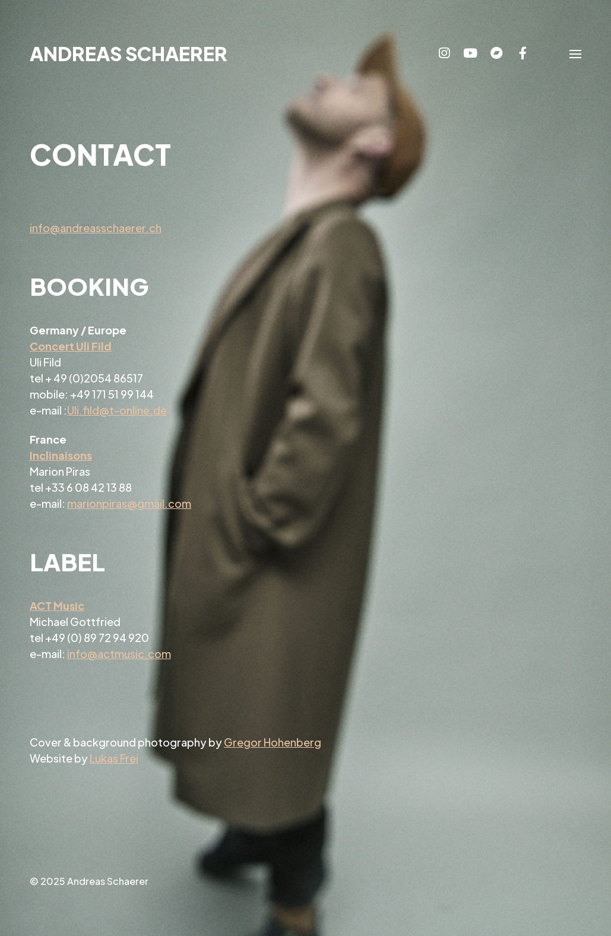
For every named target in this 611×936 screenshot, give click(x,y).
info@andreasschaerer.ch (96, 228)
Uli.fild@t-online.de (117, 410)
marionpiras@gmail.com (129, 503)
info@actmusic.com (119, 653)
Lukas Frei (114, 758)
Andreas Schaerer (128, 53)
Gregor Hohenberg (272, 742)
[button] (575, 53)
